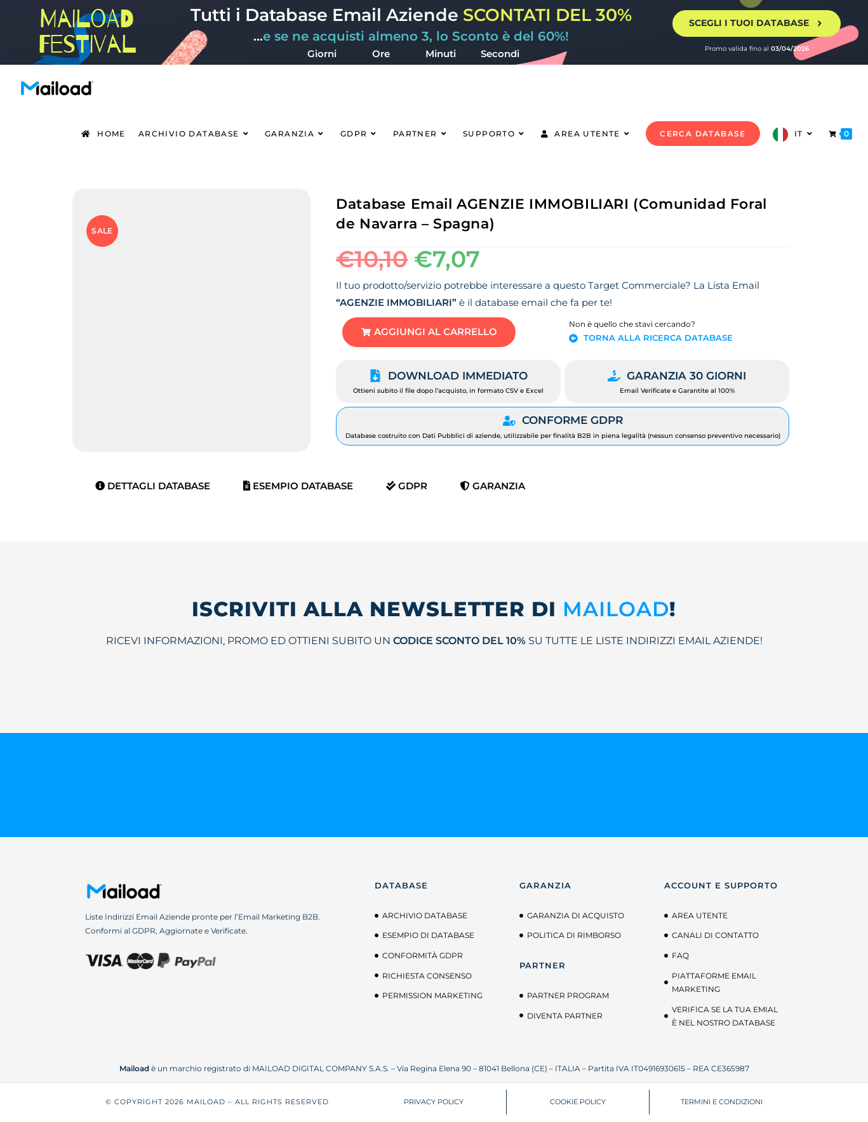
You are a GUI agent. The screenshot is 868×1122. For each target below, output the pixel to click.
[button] (430, 332)
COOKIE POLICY (578, 1103)
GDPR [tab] (406, 487)
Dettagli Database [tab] (152, 487)
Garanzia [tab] (492, 487)
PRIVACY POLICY (434, 1103)
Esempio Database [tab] (298, 487)
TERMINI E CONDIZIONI (722, 1103)
